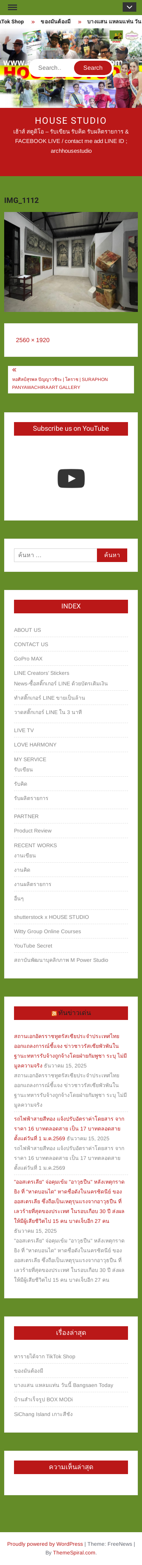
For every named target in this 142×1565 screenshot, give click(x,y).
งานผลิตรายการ (32, 884)
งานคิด (22, 870)
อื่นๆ (19, 898)
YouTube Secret (33, 946)
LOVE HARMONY (35, 745)
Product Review (32, 831)
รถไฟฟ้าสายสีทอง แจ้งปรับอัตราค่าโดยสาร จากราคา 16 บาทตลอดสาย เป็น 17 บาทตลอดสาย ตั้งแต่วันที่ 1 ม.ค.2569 (69, 1128)
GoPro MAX (28, 659)
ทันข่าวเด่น (74, 1013)
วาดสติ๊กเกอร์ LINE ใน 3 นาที (48, 712)
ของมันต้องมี (58, 22)
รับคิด (20, 784)
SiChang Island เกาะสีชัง (43, 1414)
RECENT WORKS (35, 845)
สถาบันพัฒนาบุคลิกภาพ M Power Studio (61, 960)
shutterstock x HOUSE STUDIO (51, 917)
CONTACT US (31, 644)
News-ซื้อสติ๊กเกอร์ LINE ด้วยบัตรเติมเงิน (61, 683)
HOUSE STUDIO (71, 120)
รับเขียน (23, 769)
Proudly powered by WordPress (45, 1544)
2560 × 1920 (33, 340)
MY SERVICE (30, 759)
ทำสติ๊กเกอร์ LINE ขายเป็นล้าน (49, 698)
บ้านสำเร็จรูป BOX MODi (43, 1399)
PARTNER (26, 816)
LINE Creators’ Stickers (41, 673)
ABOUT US (27, 630)
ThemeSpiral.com (74, 1553)
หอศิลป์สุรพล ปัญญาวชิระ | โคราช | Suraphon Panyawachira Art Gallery (60, 383)
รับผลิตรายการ (31, 798)
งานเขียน (25, 855)
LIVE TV (24, 730)
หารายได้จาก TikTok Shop (44, 1356)
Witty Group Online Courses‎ (47, 931)
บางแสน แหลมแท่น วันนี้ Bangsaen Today (63, 1385)
